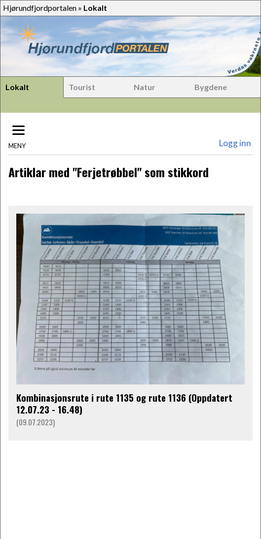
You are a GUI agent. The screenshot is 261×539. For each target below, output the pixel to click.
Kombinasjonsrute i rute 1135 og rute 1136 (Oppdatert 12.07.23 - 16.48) (124, 403)
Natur (144, 87)
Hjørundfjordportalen (39, 7)
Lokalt (17, 87)
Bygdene (210, 87)
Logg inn (235, 143)
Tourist (82, 87)
